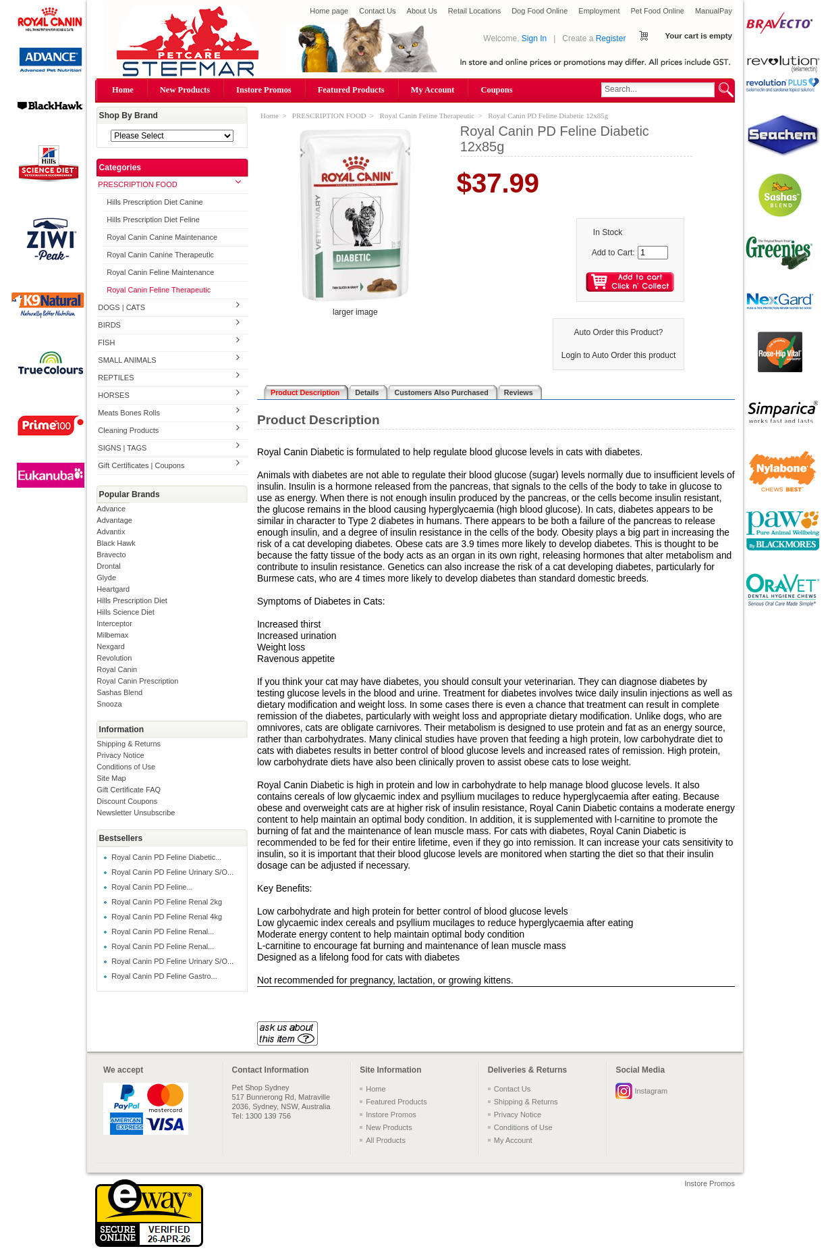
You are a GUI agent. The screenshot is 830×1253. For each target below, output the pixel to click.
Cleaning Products (128, 430)
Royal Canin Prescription (137, 681)
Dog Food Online (539, 11)
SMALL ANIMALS (127, 360)
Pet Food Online (657, 11)
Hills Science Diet (125, 612)
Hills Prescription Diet (131, 600)
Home (123, 90)
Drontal (108, 566)
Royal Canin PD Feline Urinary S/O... (172, 872)
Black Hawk (115, 543)
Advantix (110, 532)
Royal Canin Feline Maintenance (160, 272)
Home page (329, 11)
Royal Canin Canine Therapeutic (160, 255)
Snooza (108, 704)
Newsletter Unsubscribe (135, 813)
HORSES (113, 395)
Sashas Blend (119, 692)
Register (611, 38)
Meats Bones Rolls (129, 413)
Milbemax (112, 635)
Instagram (650, 1091)
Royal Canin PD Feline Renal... (162, 931)
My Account (433, 90)
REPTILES (116, 378)
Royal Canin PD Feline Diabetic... (166, 857)
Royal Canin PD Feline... (151, 887)
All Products (386, 1140)
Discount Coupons (126, 801)
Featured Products (351, 90)
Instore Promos (264, 90)
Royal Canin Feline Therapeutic (159, 290)
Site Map (111, 778)
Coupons (496, 90)
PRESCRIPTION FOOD (137, 184)
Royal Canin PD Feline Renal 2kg (166, 902)
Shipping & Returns (128, 744)
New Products (185, 90)
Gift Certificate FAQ (128, 790)
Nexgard (110, 646)
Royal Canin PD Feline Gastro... (164, 976)
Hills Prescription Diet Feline (153, 219)
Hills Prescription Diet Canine (154, 202)
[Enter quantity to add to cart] (653, 252)
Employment (598, 11)
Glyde (106, 577)
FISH (106, 342)
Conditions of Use (125, 767)
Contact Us (377, 11)
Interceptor (114, 623)
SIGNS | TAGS (122, 448)
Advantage (114, 520)
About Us (422, 11)
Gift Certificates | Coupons (141, 465)
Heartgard (113, 589)
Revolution (114, 658)
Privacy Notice (120, 755)
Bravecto (111, 555)
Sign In (534, 38)
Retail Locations (474, 11)
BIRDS (109, 325)
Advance (111, 509)
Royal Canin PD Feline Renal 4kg (166, 917)
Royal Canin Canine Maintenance (162, 237)
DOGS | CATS (121, 307)
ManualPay (713, 11)
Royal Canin (116, 669)
